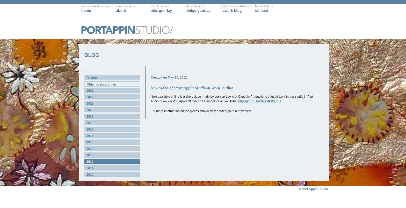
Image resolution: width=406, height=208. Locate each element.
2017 (89, 129)
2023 (89, 91)
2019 (89, 116)
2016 (89, 136)
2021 (89, 103)
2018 (89, 123)
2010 (89, 174)
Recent (91, 78)
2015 (89, 142)
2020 (89, 110)
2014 (89, 149)
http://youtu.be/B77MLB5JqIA (259, 101)
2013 (89, 155)
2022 (89, 97)
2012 (89, 162)
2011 (89, 168)
